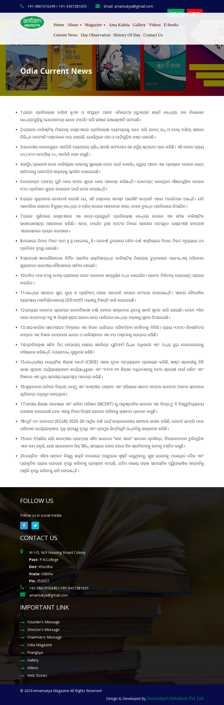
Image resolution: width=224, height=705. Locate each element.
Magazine (95, 24)
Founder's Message (43, 621)
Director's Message (43, 629)
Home (59, 24)
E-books (171, 24)
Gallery (139, 24)
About (74, 24)
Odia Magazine (39, 644)
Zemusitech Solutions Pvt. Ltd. (175, 698)
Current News (66, 35)
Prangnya (35, 652)
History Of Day (127, 35)
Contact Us (153, 35)
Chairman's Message (44, 637)
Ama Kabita (119, 24)
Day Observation (95, 35)
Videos (155, 24)
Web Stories (37, 675)
